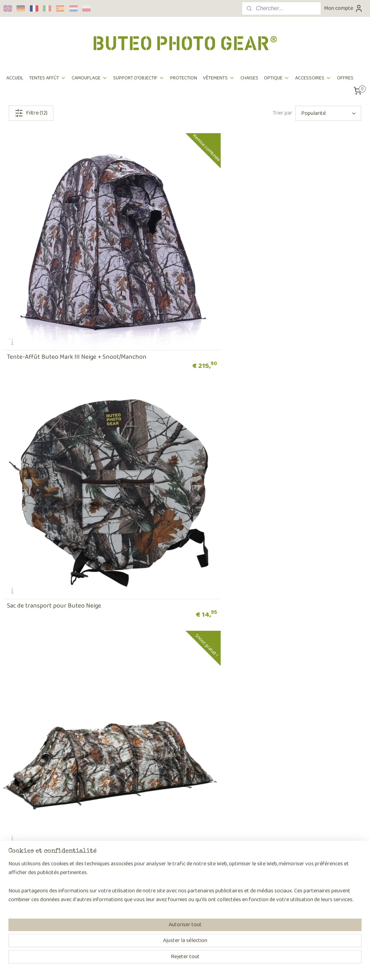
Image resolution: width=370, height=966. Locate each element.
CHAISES (249, 78)
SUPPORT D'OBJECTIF (138, 78)
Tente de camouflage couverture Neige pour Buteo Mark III (59, 697)
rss (181, 953)
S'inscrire (241, 918)
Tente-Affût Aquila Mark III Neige (175, 404)
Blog (83, 854)
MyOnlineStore (254, 953)
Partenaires (91, 845)
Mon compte (343, 8)
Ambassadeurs (95, 836)
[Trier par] (328, 113)
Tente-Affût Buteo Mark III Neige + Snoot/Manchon (54, 253)
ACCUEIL (15, 78)
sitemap (170, 953)
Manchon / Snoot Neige (162, 552)
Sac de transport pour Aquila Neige (54, 552)
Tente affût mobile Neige (287, 552)
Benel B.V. (89, 863)
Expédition (16, 818)
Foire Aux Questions (27, 836)
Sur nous (88, 809)
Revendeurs (91, 827)
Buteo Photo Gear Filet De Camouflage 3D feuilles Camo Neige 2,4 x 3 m (306, 697)
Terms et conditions (26, 845)
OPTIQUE (277, 78)
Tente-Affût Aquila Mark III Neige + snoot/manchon (301, 401)
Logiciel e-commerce (203, 953)
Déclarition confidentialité (34, 854)
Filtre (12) (31, 113)
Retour (12, 827)
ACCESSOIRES (313, 78)
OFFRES (345, 78)
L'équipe (87, 818)
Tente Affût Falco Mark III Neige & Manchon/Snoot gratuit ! (299, 253)
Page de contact (170, 872)
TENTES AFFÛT (47, 78)
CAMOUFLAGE (90, 78)
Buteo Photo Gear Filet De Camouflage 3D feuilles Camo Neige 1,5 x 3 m (182, 697)
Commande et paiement (31, 809)
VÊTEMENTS (219, 78)
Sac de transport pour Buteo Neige (177, 256)
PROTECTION (183, 78)
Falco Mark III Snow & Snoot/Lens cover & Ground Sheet (60, 401)
